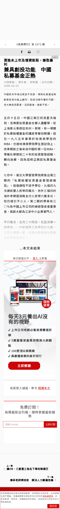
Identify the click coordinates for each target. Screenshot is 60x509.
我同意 (53, 506)
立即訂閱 (50, 424)
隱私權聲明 (48, 496)
